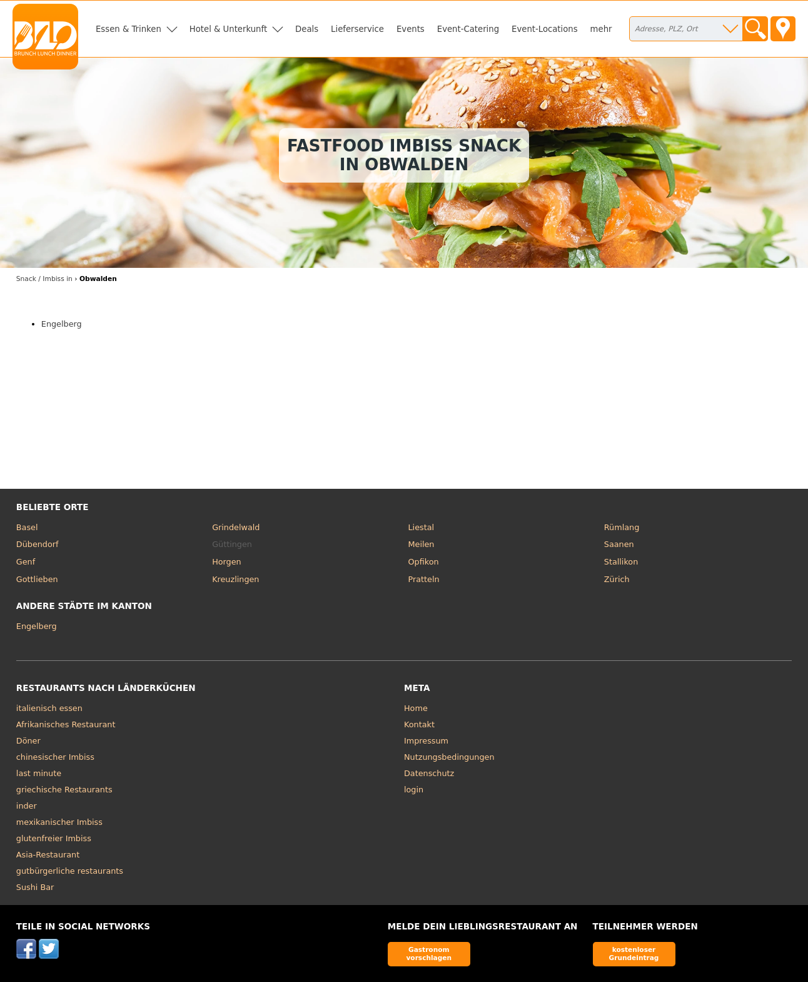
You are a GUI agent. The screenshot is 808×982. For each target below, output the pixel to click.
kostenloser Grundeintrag (634, 953)
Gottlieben (37, 579)
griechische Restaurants (64, 789)
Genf (25, 561)
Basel (27, 527)
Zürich (617, 579)
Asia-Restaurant (47, 854)
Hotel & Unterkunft (228, 29)
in (44, 279)
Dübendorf (37, 544)
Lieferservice (357, 29)
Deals (306, 29)
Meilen (421, 544)
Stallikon (621, 561)
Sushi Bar (35, 887)
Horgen (226, 561)
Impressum (426, 740)
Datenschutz (429, 773)
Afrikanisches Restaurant (66, 724)
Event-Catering (468, 29)
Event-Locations (545, 29)
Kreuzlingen (235, 579)
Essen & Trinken (128, 29)
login (413, 789)
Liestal (421, 527)
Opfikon (423, 561)
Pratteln (423, 579)
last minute (38, 773)
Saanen (619, 544)
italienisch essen (49, 708)
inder (26, 806)
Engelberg (61, 324)
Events (410, 29)
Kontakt (419, 724)
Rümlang (621, 527)
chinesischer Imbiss (55, 757)
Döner (28, 740)
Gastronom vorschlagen (429, 953)
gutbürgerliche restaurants (69, 871)
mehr (601, 29)
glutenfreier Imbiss (53, 838)
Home (416, 708)
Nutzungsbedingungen (449, 757)
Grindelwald (236, 527)
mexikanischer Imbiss (59, 822)
